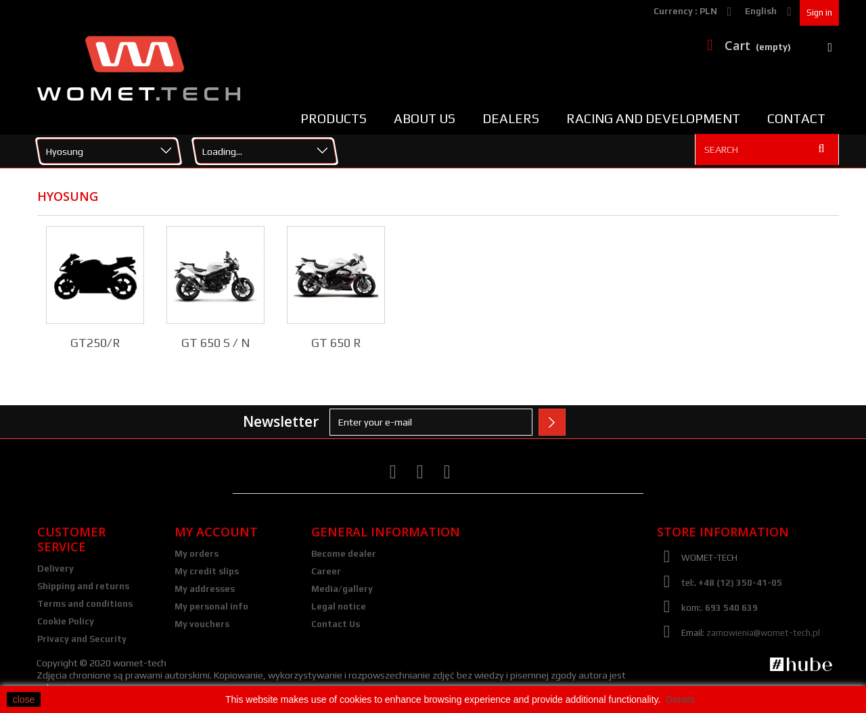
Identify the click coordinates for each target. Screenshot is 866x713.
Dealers (510, 118)
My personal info (211, 606)
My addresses (205, 589)
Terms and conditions (85, 604)
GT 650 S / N (215, 343)
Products (333, 118)
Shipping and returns (83, 586)
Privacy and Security (82, 639)
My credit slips (207, 571)
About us (424, 118)
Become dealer (343, 554)
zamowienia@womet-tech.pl (763, 633)
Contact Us (335, 624)
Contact (796, 118)
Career (326, 571)
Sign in (819, 12)
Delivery (55, 569)
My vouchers (202, 624)
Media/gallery (342, 589)
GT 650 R (336, 343)
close (24, 699)
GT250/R (95, 343)
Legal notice (338, 606)
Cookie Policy (65, 621)
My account (216, 532)
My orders (197, 554)
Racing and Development (653, 118)
